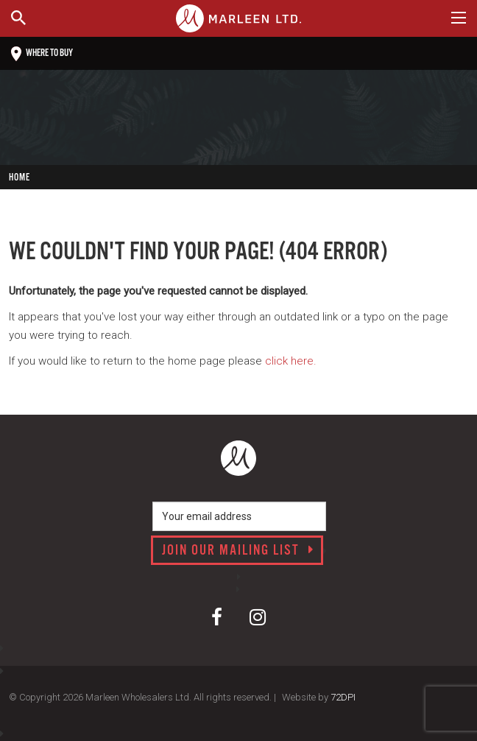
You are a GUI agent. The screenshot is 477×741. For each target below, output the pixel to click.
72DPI (343, 697)
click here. (291, 361)
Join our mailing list (238, 551)
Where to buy (42, 53)
